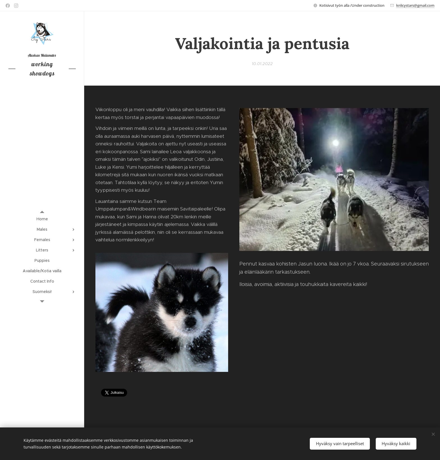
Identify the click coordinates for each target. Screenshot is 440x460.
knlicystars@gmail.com (415, 5)
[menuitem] (42, 219)
